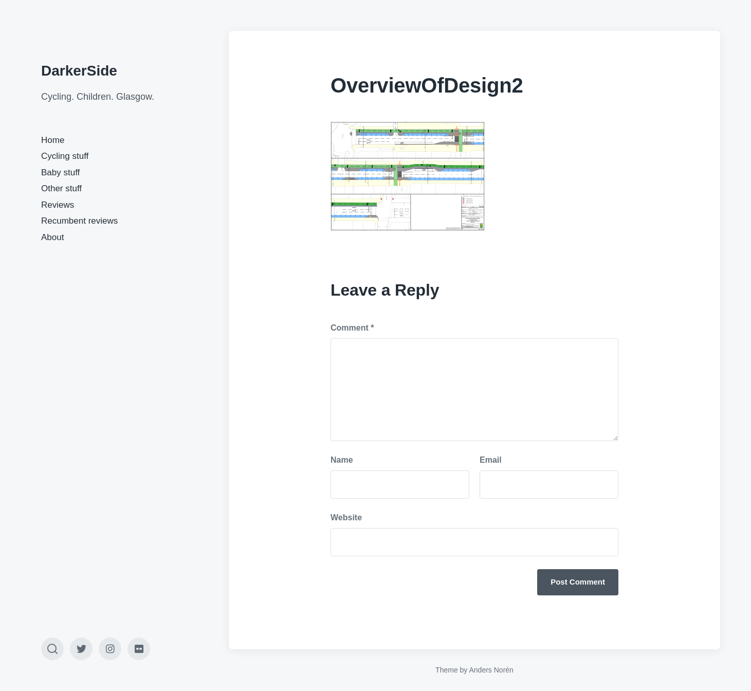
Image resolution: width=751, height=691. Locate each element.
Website (346, 517)
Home (52, 140)
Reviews (57, 205)
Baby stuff (60, 172)
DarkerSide (79, 71)
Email (491, 460)
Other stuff (61, 188)
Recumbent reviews (79, 221)
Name (342, 460)
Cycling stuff (64, 156)
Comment (352, 327)
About (52, 237)
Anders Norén (491, 670)
